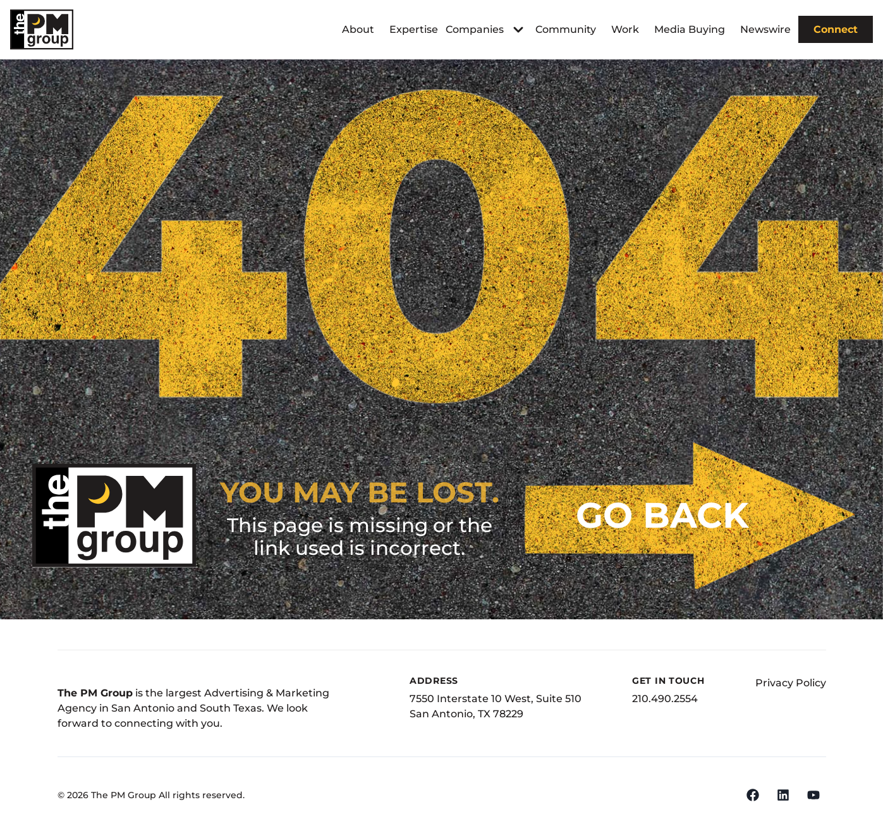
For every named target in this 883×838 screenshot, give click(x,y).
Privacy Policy (790, 683)
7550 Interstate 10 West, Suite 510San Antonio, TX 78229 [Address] (496, 706)
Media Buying (689, 29)
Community (565, 29)
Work (625, 29)
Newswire (765, 29)
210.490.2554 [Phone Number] (665, 699)
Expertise (413, 29)
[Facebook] (752, 795)
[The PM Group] (41, 29)
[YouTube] (813, 795)
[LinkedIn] (783, 795)
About (358, 29)
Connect (835, 29)
